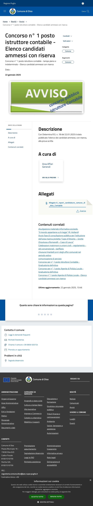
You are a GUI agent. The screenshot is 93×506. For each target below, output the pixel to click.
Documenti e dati (8, 427)
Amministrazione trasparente (54, 447)
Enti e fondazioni (8, 411)
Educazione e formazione (52, 400)
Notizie (72, 398)
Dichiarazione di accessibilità (53, 463)
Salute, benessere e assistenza (55, 427)
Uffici (3, 407)
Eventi (72, 423)
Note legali (51, 457)
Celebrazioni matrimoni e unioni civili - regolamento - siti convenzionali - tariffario (62, 247)
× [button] (90, 480)
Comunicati (74, 403)
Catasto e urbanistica (32, 417)
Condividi (68, 36)
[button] (46, 502)
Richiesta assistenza (32, 461)
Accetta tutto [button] (37, 497)
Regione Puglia (10, 3)
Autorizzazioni (52, 433)
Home (5, 21)
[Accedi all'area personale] (83, 3)
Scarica (81, 210)
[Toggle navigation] (4, 11)
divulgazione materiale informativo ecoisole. (58, 229)
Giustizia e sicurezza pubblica (55, 408)
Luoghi (72, 419)
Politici (4, 415)
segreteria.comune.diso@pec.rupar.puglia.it (19, 473)
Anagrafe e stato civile (33, 400)
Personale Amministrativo (7, 422)
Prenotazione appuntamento (30, 447)
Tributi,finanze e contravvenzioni (53, 415)
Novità (13, 21)
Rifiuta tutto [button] (56, 497)
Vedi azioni (68, 41)
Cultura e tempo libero (33, 405)
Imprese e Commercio (33, 413)
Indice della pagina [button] (15, 125)
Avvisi (21, 21)
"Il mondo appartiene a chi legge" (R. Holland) (58, 232)
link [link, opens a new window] (69, 492)
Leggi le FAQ (29, 457)
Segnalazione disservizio (34, 453)
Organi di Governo (8, 398)
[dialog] (46, 492)
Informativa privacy (55, 453)
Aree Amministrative (9, 403)
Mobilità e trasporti (32, 422)
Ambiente (51, 421)
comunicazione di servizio (50, 258)
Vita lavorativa (30, 409)
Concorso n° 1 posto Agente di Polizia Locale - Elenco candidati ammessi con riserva (62, 277)
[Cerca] (88, 11)
